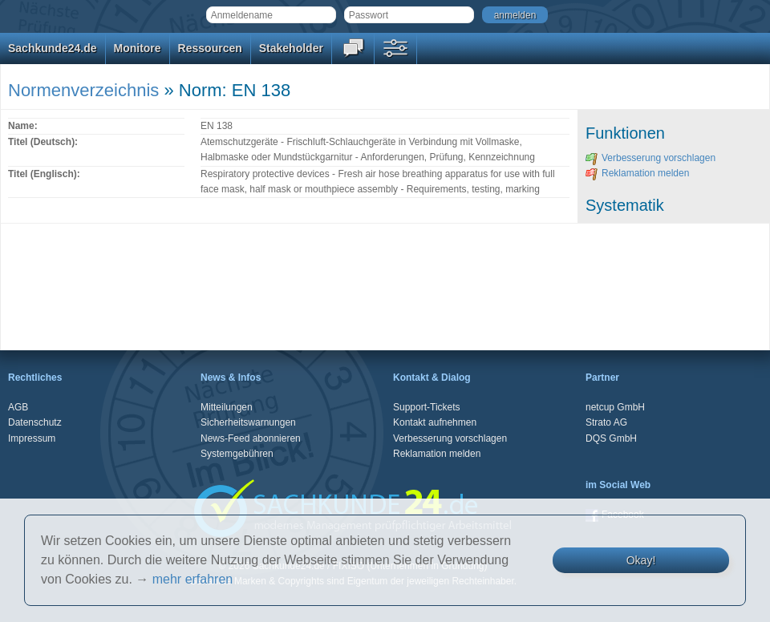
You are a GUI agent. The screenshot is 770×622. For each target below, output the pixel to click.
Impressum (31, 438)
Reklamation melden (637, 173)
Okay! (641, 560)
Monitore (137, 48)
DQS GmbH (611, 438)
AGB (18, 407)
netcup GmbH (615, 407)
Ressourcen (210, 48)
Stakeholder (291, 48)
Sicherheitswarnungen (248, 422)
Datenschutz (35, 422)
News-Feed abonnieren (251, 438)
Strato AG (606, 422)
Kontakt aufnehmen (434, 422)
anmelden (515, 15)
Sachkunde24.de (52, 48)
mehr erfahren (192, 579)
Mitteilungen (227, 407)
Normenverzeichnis (83, 90)
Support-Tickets (426, 407)
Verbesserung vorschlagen (650, 158)
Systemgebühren (237, 453)
